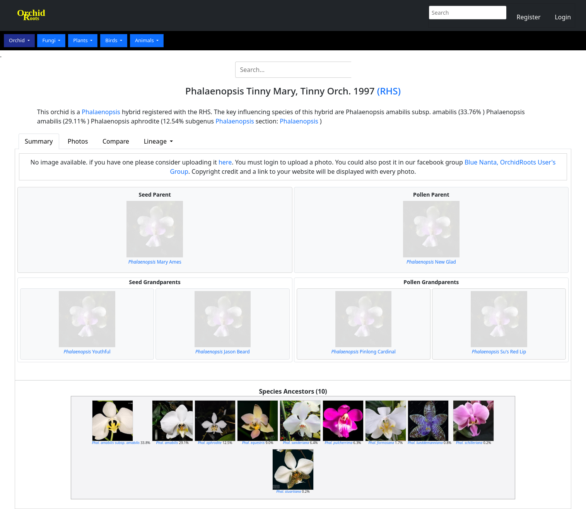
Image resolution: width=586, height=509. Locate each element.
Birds (112, 40)
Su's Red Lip (499, 351)
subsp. (116, 442)
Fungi (49, 40)
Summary (39, 141)
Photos (78, 141)
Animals (145, 40)
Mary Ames (154, 262)
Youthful (87, 351)
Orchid (17, 40)
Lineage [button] (156, 141)
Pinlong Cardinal (363, 351)
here (225, 162)
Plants (81, 40)
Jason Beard (222, 351)
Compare (116, 141)
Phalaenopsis (101, 112)
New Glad (431, 262)
